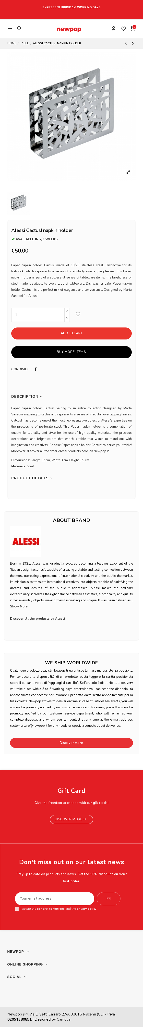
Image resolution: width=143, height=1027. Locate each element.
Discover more (71, 743)
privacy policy (86, 909)
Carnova (64, 1019)
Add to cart (72, 333)
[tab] (71, 397)
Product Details (32, 478)
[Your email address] (54, 898)
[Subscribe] (108, 898)
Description (26, 396)
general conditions (51, 909)
